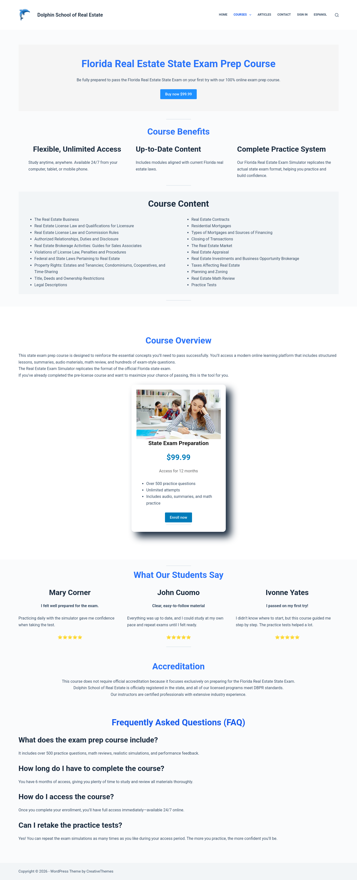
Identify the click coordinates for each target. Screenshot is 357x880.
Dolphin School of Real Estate (70, 15)
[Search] (337, 15)
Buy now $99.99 (178, 94)
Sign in (302, 14)
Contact (284, 14)
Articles (264, 14)
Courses (244, 15)
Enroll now (178, 517)
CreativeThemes (100, 871)
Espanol (320, 14)
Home (223, 14)
